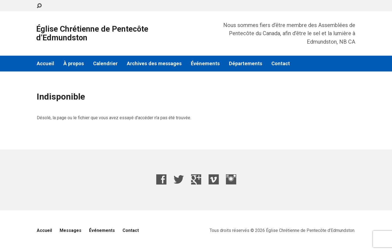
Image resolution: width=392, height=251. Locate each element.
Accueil (45, 63)
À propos (73, 63)
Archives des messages (154, 63)
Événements (205, 63)
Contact (280, 63)
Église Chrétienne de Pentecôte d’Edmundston (92, 33)
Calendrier (105, 63)
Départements (245, 63)
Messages (70, 230)
